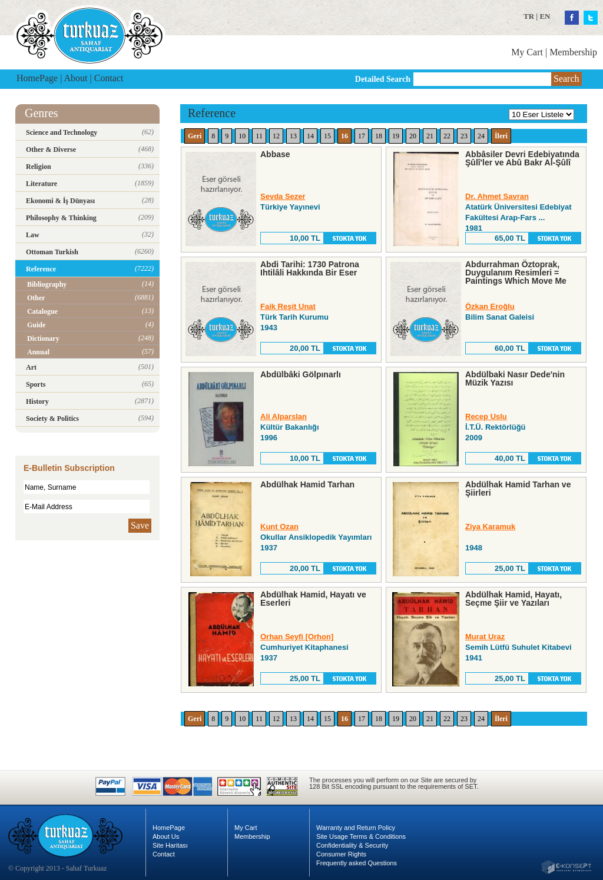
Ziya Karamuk (490, 526)
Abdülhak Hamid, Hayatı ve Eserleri (313, 598)
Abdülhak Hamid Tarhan (307, 484)
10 (242, 136)
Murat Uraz (485, 636)
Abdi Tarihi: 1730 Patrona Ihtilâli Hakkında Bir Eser (309, 268)
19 (395, 136)
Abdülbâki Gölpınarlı (300, 374)
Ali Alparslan (283, 416)
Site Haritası (170, 845)
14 (310, 136)
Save (140, 525)
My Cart (527, 52)
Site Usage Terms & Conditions (361, 836)
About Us (166, 836)
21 (429, 136)
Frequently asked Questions (356, 862)
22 (446, 136)
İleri (501, 136)
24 (481, 136)
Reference (212, 113)
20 (412, 136)
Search (566, 79)
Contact (109, 78)
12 (276, 136)
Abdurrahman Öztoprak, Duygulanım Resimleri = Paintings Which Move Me (515, 272)
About (76, 78)
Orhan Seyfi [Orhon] (296, 636)
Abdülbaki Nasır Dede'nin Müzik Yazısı (515, 378)
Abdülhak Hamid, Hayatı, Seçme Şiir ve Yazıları (513, 598)
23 (464, 136)
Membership (573, 52)
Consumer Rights (341, 854)
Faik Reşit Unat (288, 306)
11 (259, 136)
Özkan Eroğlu (490, 306)
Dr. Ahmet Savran (497, 196)
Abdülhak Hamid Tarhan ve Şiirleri (518, 488)
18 (378, 136)
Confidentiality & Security (352, 845)
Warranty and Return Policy (355, 827)
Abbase (275, 154)
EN (544, 16)
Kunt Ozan (279, 526)
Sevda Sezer (283, 196)
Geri (194, 136)
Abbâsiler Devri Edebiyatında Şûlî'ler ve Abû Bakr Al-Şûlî (522, 158)
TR (529, 16)
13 (293, 136)
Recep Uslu (486, 416)
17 (361, 136)
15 (327, 136)
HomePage (37, 78)
